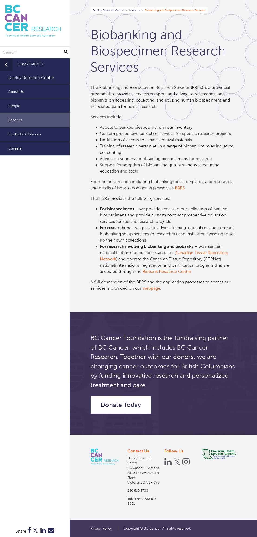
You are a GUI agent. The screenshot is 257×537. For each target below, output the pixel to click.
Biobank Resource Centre (167, 271)
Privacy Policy (101, 528)
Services (134, 10)
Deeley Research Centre (108, 10)
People (14, 106)
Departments (30, 64)
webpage (151, 288)
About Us (16, 91)
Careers (15, 148)
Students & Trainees (24, 134)
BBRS (180, 187)
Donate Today (121, 405)
